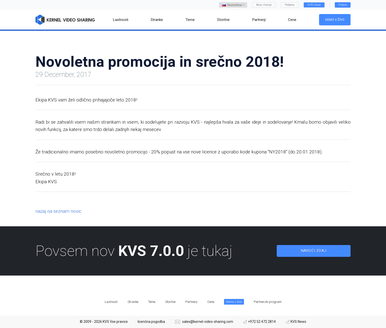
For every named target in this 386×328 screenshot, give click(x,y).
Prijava (342, 4)
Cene (210, 302)
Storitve (170, 302)
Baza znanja (264, 4)
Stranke (133, 302)
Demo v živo (334, 19)
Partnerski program (268, 302)
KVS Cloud (314, 4)
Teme (151, 302)
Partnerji (191, 302)
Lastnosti (111, 302)
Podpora (289, 4)
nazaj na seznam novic (58, 211)
